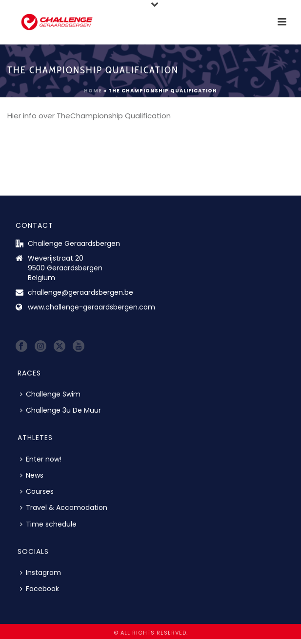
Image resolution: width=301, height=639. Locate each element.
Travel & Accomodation (63, 507)
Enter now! (40, 459)
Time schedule (48, 524)
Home (93, 90)
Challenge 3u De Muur (60, 410)
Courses (37, 491)
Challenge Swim (50, 394)
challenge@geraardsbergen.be (80, 292)
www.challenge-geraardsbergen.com (91, 307)
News (31, 475)
